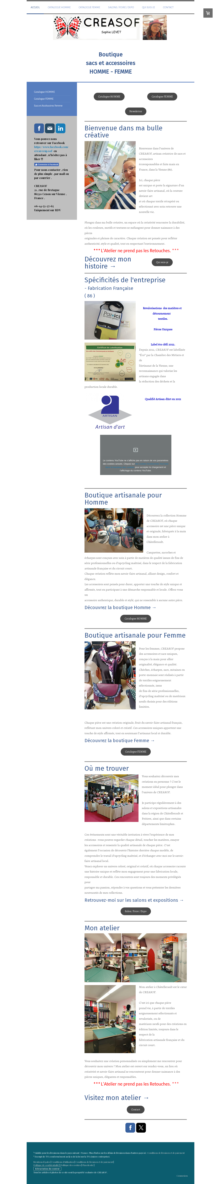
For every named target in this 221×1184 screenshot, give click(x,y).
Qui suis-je (148, 7)
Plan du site (87, 1165)
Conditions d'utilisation (63, 1161)
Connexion (182, 1175)
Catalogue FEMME (89, 7)
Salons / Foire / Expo (121, 7)
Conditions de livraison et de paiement (166, 1153)
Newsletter (135, 111)
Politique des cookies (71, 1165)
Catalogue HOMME (59, 7)
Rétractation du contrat (47, 1168)
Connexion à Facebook (46, 164)
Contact (168, 7)
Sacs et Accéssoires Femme (48, 105)
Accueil (35, 7)
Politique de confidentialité (46, 1165)
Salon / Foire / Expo (136, 911)
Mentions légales (41, 1161)
